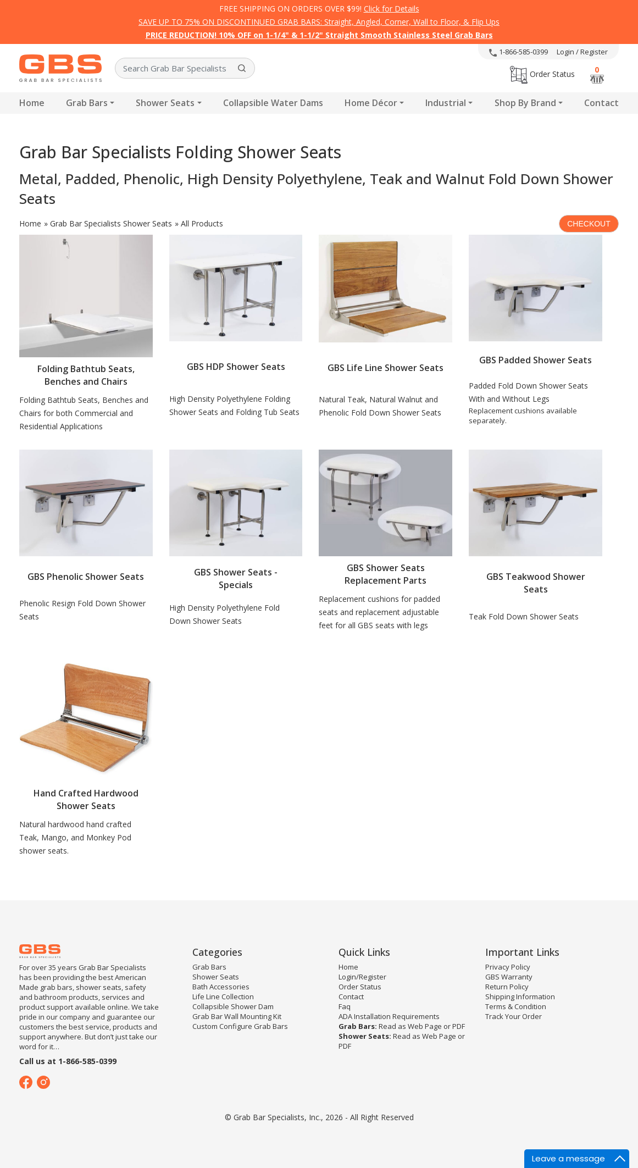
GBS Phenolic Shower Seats (85, 577)
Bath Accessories (220, 987)
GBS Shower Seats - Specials (236, 578)
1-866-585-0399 (518, 52)
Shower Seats (165, 103)
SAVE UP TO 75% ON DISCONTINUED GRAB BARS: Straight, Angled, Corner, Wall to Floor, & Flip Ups (319, 21)
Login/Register (362, 977)
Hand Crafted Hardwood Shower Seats (86, 799)
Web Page (425, 1026)
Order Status (542, 74)
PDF (458, 1026)
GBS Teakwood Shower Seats (535, 583)
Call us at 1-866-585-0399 (67, 1061)
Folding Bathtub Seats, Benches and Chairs (86, 375)
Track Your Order (513, 1016)
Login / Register (582, 52)
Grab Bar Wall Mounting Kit (236, 1016)
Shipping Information (520, 996)
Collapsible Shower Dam (233, 1006)
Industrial (445, 103)
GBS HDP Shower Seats (236, 367)
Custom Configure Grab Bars (240, 1026)
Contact (601, 103)
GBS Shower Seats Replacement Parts (385, 574)
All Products (202, 223)
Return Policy (507, 987)
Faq (345, 1006)
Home (32, 103)
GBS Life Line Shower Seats (385, 368)
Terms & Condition (515, 1006)
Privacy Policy (507, 967)
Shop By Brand (525, 103)
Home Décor (371, 103)
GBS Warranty (508, 977)
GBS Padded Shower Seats (535, 360)
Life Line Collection (223, 996)
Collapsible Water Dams (273, 103)
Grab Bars (87, 103)
